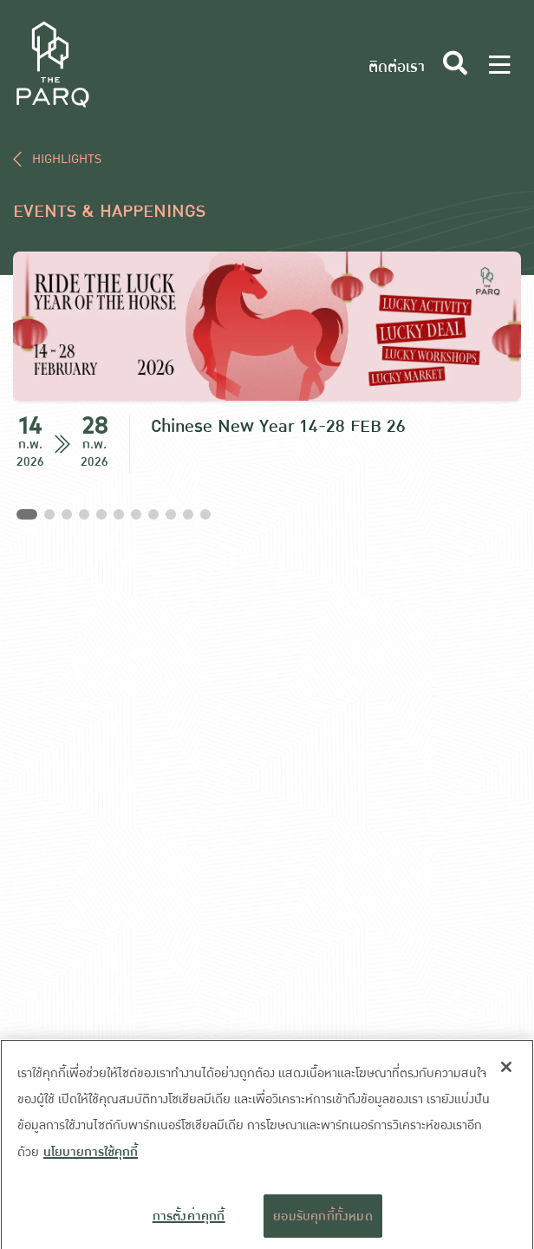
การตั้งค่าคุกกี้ (189, 1222)
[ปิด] (506, 1074)
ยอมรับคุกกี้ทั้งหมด (323, 1222)
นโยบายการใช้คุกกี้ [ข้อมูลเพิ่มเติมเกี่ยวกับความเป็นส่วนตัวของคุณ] (90, 1158)
